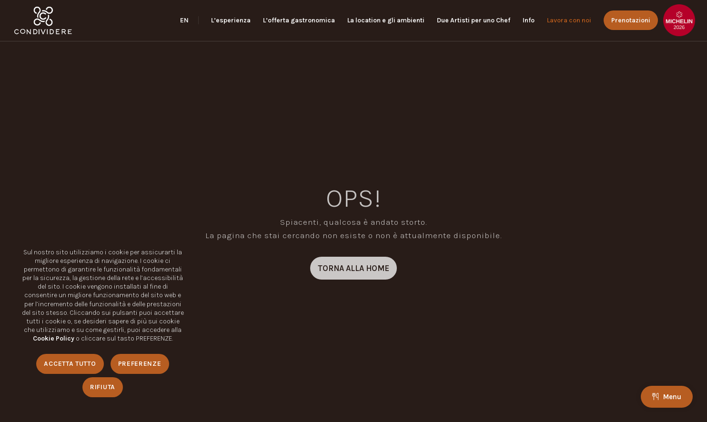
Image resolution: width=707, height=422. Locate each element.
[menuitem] (189, 20)
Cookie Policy (53, 338)
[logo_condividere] (43, 20)
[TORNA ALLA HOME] (353, 268)
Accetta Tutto (70, 364)
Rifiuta (102, 387)
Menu (666, 396)
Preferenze (140, 364)
